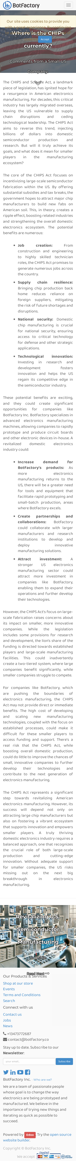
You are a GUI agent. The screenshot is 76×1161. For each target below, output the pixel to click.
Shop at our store (18, 983)
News (8, 1026)
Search (9, 1001)
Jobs (7, 1020)
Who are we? (42, 1079)
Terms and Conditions (22, 995)
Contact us (12, 1014)
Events (9, 989)
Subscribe (64, 1061)
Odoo (30, 1135)
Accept (45, 39)
